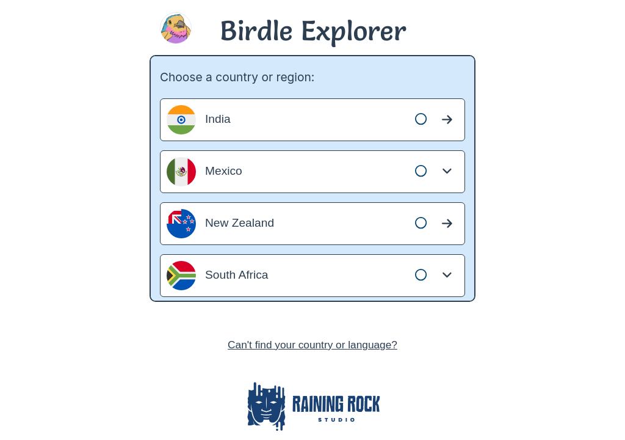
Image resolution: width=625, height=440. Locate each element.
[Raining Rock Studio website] (312, 409)
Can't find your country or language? (312, 345)
